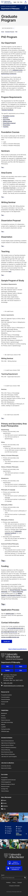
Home (2, 31)
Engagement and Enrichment (8, 779)
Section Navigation (8, 28)
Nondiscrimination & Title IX (8, 784)
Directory (3, 718)
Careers (7, 670)
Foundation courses (8, 116)
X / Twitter (8, 829)
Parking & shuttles (5, 729)
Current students (5, 697)
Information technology (7, 722)
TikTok (18, 829)
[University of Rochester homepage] (6, 2)
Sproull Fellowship (15, 590)
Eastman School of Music (7, 745)
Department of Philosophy (10, 9)
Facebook (8, 826)
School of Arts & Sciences (8, 6)
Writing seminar (7, 121)
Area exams (6, 119)
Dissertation (6, 125)
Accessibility (4, 777)
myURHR (3, 727)
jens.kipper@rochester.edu (9, 632)
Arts (3, 809)
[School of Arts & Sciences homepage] (12, 656)
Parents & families (5, 699)
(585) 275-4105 (7, 683)
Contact (3, 715)
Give (21, 2)
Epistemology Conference (8, 73)
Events (4, 803)
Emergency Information (14, 885)
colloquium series (17, 70)
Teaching (5, 127)
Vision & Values (5, 791)
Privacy (14, 882)
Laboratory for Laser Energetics (9, 756)
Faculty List (7, 641)
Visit (18, 2)
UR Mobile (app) (5, 731)
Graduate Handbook (7, 110)
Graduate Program (9, 31)
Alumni (3, 704)
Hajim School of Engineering (8, 743)
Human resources (5, 720)
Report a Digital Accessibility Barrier (17, 649)
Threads (8, 833)
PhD (16, 31)
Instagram (8, 831)
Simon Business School (7, 752)
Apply (15, 2)
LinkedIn (19, 831)
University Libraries (6, 766)
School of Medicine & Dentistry (8, 747)
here (10, 271)
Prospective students (6, 695)
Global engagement (6, 782)
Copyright (19, 882)
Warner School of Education (8, 754)
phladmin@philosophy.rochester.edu (13, 686)
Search (2, 875)
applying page (10, 613)
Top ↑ (2, 167)
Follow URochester (21, 833)
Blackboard (4, 713)
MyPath (3, 724)
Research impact (5, 786)
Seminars (5, 117)
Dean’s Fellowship (18, 591)
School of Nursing (5, 749)
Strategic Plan (4, 788)
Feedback (8, 882)
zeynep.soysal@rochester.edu (10, 637)
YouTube (19, 826)
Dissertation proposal (9, 123)
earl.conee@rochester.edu (15, 628)
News (3, 800)
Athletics (4, 806)
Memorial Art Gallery (6, 768)
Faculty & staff (4, 701)
